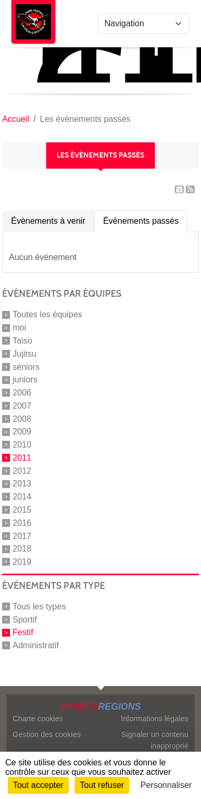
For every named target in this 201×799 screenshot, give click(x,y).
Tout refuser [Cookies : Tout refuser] (102, 785)
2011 (22, 457)
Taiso (22, 340)
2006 (22, 392)
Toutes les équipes (47, 314)
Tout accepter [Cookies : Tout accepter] (38, 785)
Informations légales (154, 718)
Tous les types (39, 606)
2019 (22, 561)
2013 (22, 483)
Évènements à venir (48, 220)
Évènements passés (140, 220)
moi (19, 327)
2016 (22, 522)
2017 (22, 535)
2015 (22, 509)
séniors (26, 366)
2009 (22, 431)
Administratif (36, 645)
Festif (23, 632)
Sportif (25, 619)
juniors (25, 379)
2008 (22, 418)
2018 (22, 548)
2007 (22, 405)
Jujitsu (24, 353)
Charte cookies (38, 718)
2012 (22, 470)
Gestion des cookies (47, 734)
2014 (22, 496)
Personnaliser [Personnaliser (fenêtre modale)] (166, 785)
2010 (22, 444)
